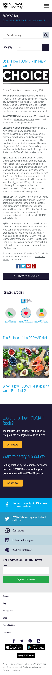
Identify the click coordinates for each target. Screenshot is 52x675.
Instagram (38, 641)
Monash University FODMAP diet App (21, 209)
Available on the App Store (14, 647)
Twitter (6, 260)
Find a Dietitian (9, 625)
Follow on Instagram (23, 540)
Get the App (12, 444)
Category (7, 47)
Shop (5, 618)
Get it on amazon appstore (26, 655)
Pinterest (30, 641)
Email (5, 565)
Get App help (8, 610)
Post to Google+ (34, 266)
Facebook (40, 257)
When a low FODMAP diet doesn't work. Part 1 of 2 (26, 388)
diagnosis (24, 128)
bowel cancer (18, 137)
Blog (4, 603)
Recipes (6, 596)
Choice (13, 105)
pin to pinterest (28, 266)
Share (18, 266)
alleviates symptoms (24, 120)
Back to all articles (26, 276)
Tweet (23, 266)
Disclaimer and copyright (33, 667)
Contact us (18, 530)
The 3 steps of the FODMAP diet (25, 337)
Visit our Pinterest (21, 550)
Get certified (13, 483)
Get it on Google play (36, 647)
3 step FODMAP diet (17, 176)
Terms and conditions (11, 671)
